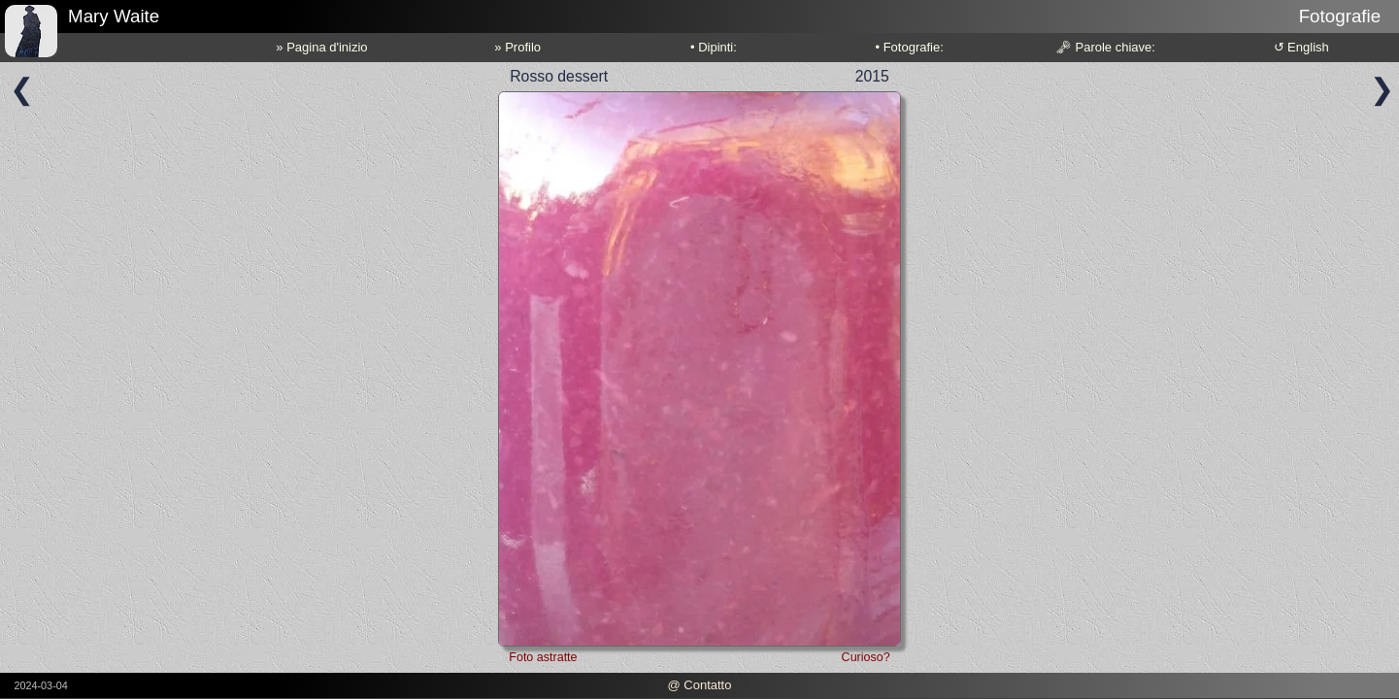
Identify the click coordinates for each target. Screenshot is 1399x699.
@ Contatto (699, 685)
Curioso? (866, 657)
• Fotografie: (910, 47)
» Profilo (517, 47)
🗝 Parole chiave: (1105, 47)
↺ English (1301, 47)
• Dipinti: (713, 47)
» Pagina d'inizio (321, 47)
